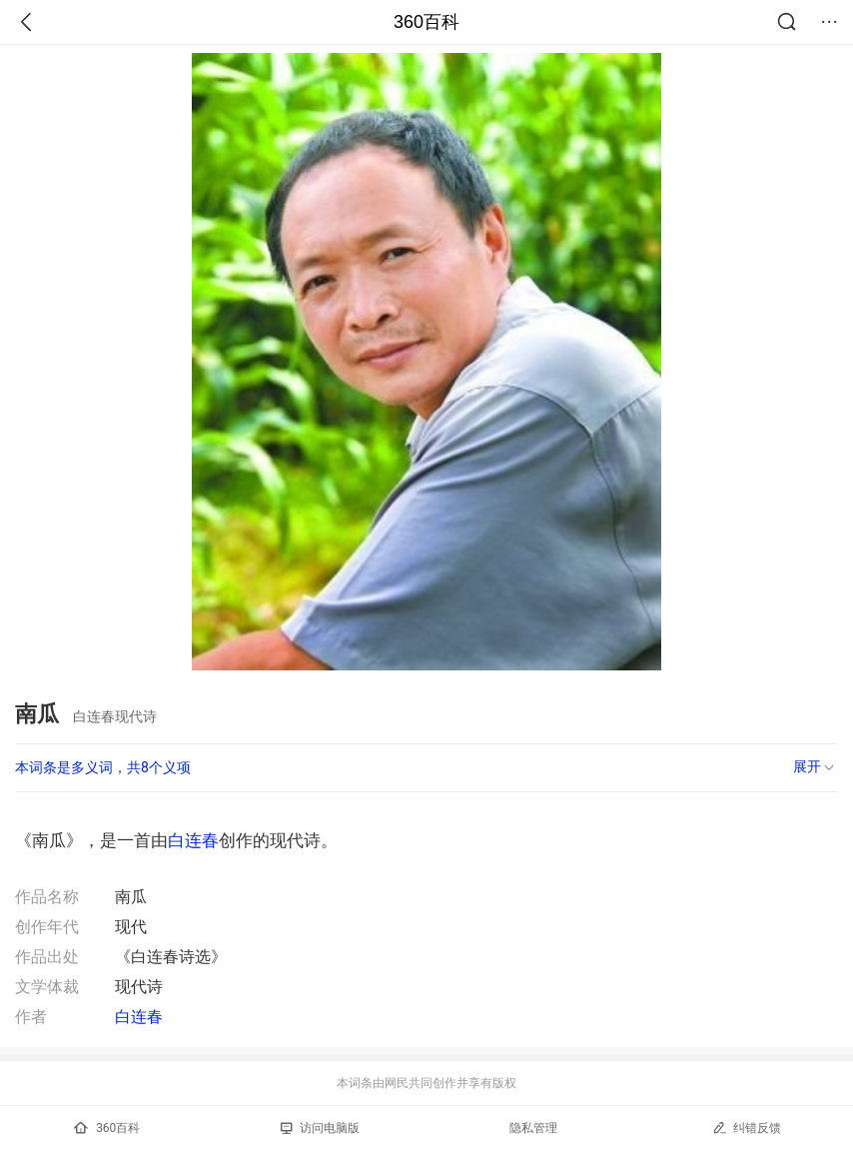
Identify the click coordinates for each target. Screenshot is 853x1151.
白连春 (193, 840)
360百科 (426, 22)
